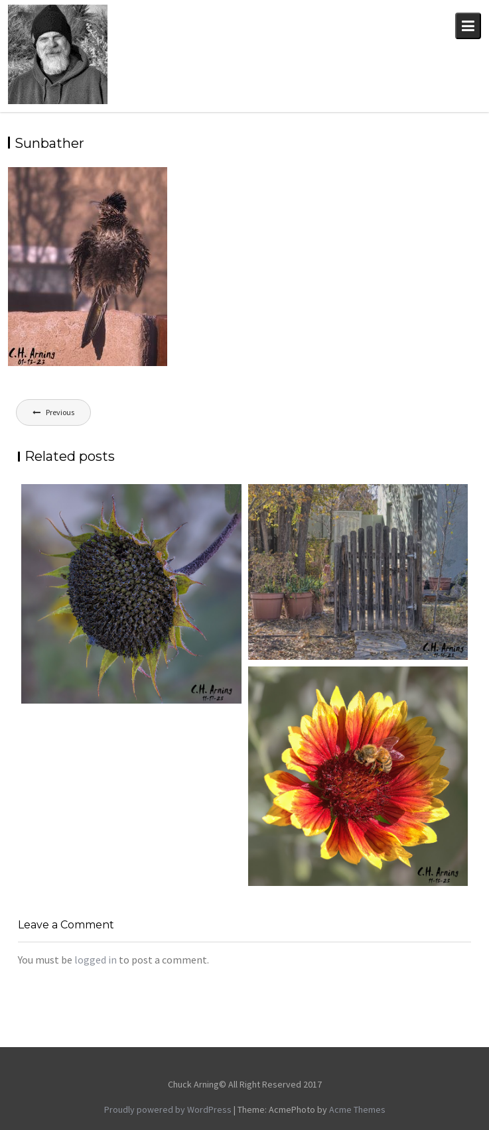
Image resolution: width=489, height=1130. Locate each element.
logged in (95, 959)
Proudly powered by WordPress (168, 1109)
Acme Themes (357, 1109)
